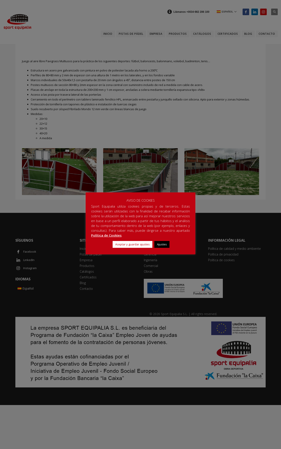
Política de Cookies (106, 235)
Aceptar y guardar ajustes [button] (132, 244)
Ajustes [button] (162, 244)
